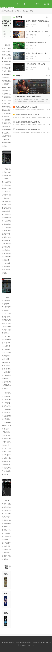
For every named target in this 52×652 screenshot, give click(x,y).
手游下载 (36, 8)
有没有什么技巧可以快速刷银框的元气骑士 (38, 21)
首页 (17, 8)
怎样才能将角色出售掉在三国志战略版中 (28, 96)
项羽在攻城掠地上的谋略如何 (6, 574)
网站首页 (10, 11)
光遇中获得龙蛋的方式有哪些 (6, 613)
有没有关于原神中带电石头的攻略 (6, 594)
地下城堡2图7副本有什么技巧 (35, 64)
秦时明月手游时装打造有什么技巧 (36, 53)
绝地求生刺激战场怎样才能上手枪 (27, 107)
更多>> (10, 566)
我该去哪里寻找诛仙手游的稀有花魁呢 (28, 129)
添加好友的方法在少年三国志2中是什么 (38, 32)
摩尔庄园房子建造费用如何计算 (36, 42)
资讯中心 (26, 8)
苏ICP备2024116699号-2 (26, 645)
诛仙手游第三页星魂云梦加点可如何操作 (29, 122)
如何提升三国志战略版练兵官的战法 (27, 114)
